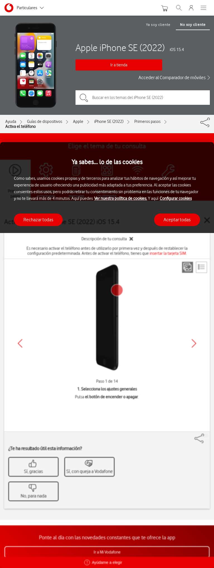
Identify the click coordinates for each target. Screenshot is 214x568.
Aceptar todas (177, 219)
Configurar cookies (176, 198)
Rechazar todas (38, 219)
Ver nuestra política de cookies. (120, 198)
